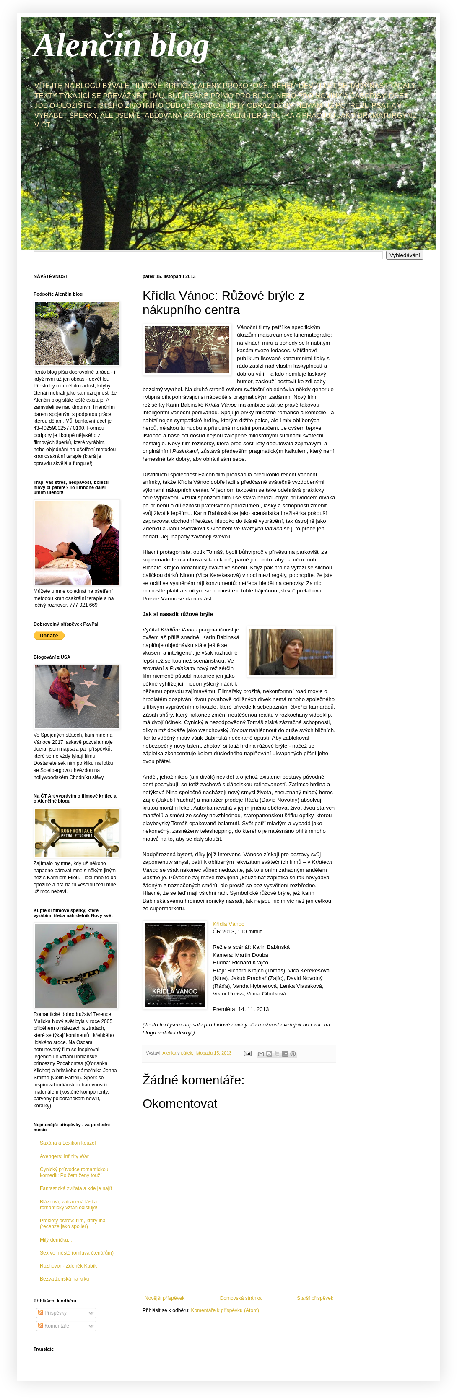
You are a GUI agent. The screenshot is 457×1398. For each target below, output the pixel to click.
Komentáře (53, 1326)
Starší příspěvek (315, 1298)
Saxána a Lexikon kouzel (68, 1143)
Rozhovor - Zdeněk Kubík (68, 1266)
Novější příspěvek (164, 1298)
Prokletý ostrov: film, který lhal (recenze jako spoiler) (73, 1223)
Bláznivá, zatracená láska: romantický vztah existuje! (69, 1205)
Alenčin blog (122, 44)
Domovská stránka (241, 1298)
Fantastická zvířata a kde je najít (76, 1188)
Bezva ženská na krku (64, 1279)
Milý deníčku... (56, 1240)
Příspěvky (52, 1313)
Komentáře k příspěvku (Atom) (225, 1310)
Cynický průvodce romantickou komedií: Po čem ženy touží (74, 1172)
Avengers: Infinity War (64, 1156)
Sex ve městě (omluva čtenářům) (77, 1253)
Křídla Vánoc (228, 924)
